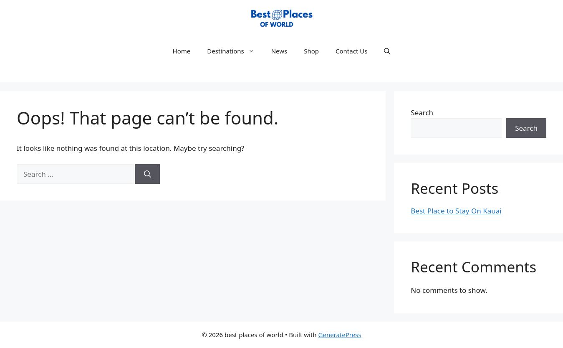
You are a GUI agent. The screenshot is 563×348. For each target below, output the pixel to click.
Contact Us (351, 51)
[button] (387, 51)
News (279, 51)
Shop (311, 51)
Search (422, 112)
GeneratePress (339, 334)
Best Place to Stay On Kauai (456, 211)
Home (182, 51)
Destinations (235, 51)
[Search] (147, 174)
